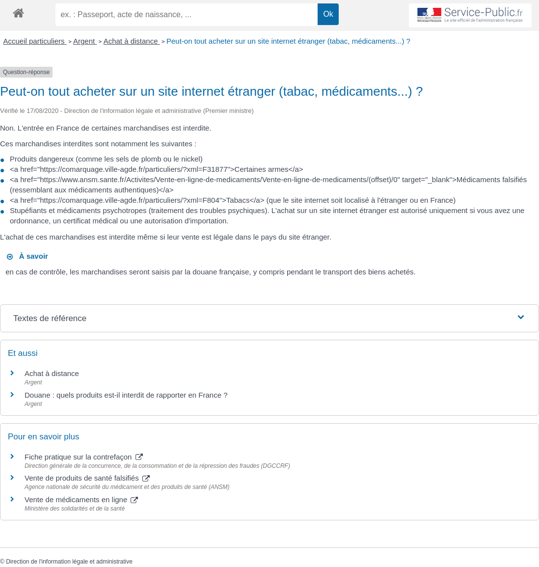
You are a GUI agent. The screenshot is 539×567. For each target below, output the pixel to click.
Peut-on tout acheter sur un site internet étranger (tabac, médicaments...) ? (288, 41)
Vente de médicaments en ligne (81, 499)
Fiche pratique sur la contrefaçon (84, 457)
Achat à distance (132, 41)
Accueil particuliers (35, 41)
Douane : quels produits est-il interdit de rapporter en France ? (126, 395)
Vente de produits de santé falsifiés (87, 478)
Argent (85, 41)
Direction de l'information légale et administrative (69, 561)
